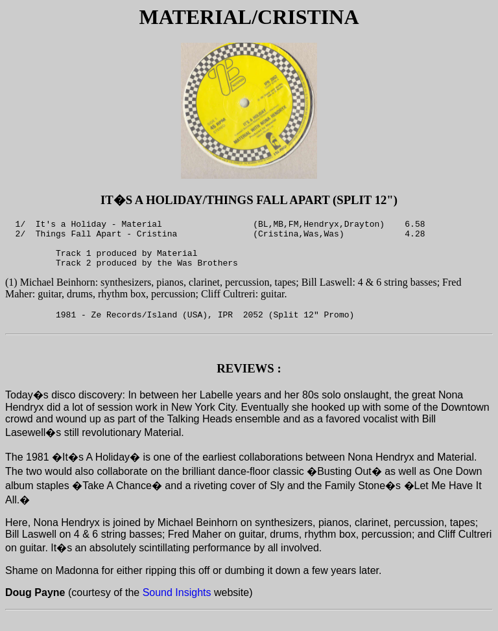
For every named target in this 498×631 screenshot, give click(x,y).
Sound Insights (177, 608)
